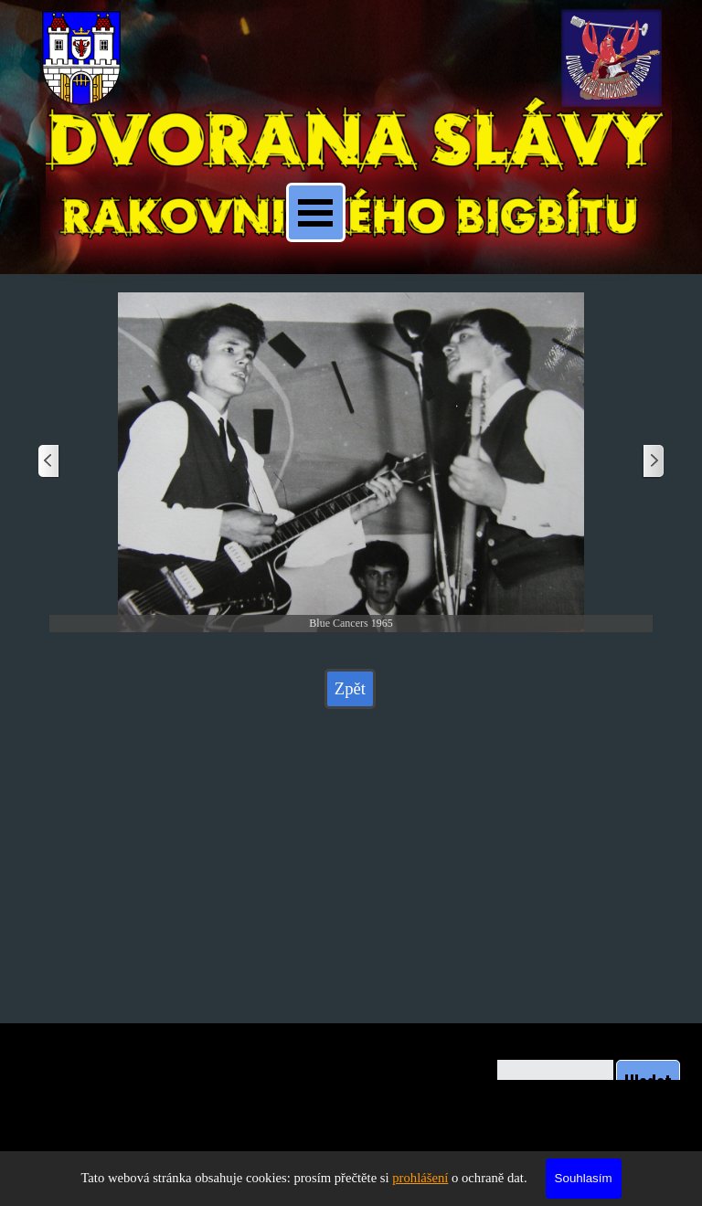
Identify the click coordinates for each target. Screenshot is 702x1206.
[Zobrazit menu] (316, 212)
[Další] (653, 462)
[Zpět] (49, 462)
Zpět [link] (350, 688)
